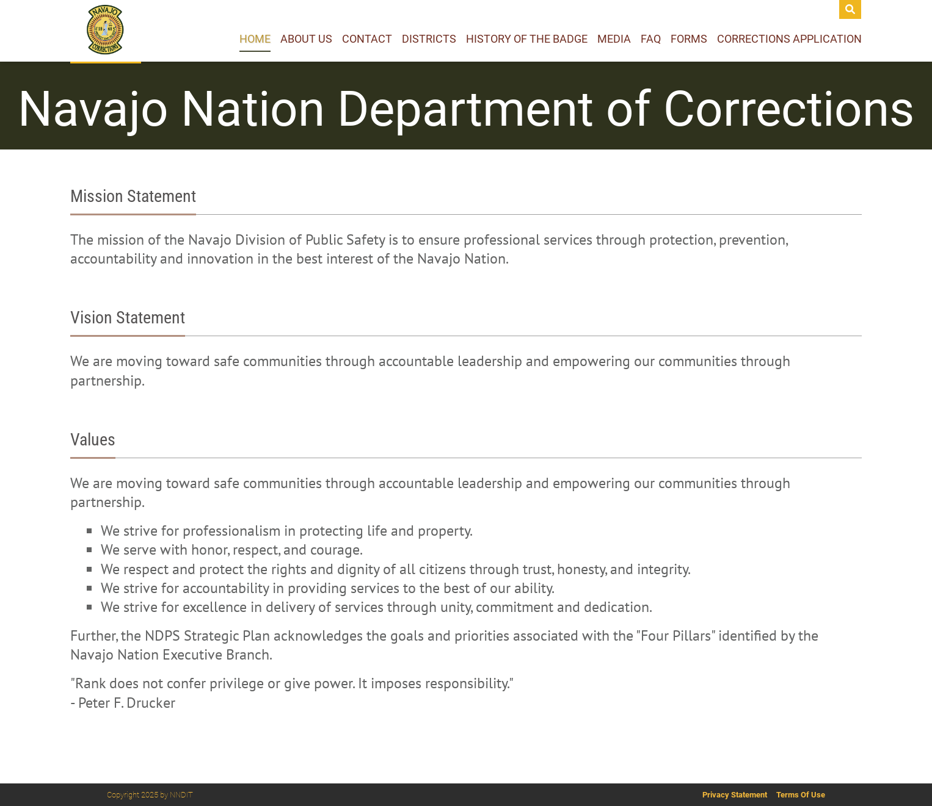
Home (255, 39)
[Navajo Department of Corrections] (106, 31)
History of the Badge (527, 39)
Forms (689, 39)
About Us (306, 39)
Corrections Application (789, 39)
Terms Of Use (800, 795)
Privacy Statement (734, 795)
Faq (651, 39)
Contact (367, 39)
